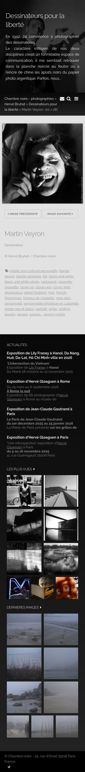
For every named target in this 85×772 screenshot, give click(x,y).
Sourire (10, 314)
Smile (53, 309)
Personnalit (13, 303)
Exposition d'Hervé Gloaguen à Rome (38, 381)
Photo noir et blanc (19, 309)
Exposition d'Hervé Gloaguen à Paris (37, 437)
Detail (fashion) (35, 293)
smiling (64, 309)
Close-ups (43, 287)
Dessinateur (13, 293)
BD (45, 276)
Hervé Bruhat (15, 104)
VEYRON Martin (54, 314)
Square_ (35, 314)
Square (22, 314)
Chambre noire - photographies (29, 99)
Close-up (27, 287)
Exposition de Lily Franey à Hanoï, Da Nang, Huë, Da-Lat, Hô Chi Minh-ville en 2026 (43, 355)
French (61, 293)
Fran (52, 293)
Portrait (41, 309)
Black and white (61, 276)
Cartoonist (48, 282)
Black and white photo (22, 282)
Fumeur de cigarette (38, 298)
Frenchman (13, 298)
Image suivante (60, 214)
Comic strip (61, 287)
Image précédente (23, 214)
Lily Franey (37, 368)
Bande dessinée (28, 276)
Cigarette (65, 282)
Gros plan (63, 298)
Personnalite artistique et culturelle (51, 303)
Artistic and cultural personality (34, 271)
